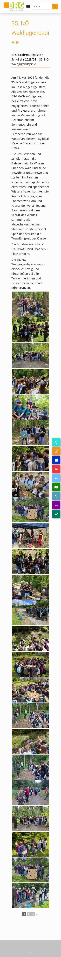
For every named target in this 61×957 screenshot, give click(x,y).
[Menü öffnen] (28, 6)
